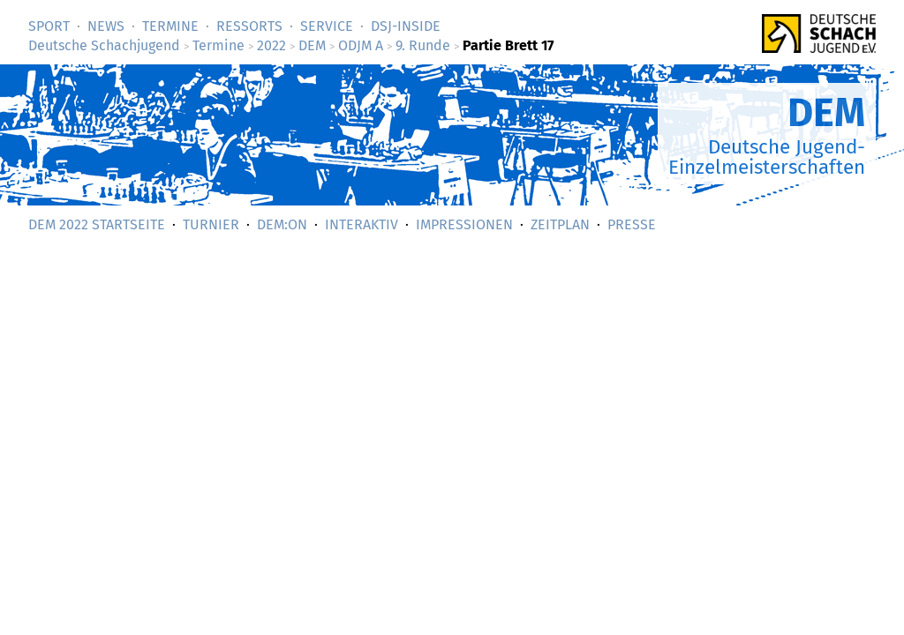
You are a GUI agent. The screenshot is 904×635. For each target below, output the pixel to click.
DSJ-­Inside (406, 26)
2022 (271, 45)
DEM (312, 45)
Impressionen (464, 224)
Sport (49, 26)
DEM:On (282, 224)
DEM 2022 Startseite (96, 224)
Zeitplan (560, 224)
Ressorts (249, 26)
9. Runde (423, 45)
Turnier (211, 224)
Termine (170, 26)
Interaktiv (361, 224)
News (105, 26)
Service (326, 26)
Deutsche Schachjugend (104, 45)
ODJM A (360, 45)
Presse (631, 224)
